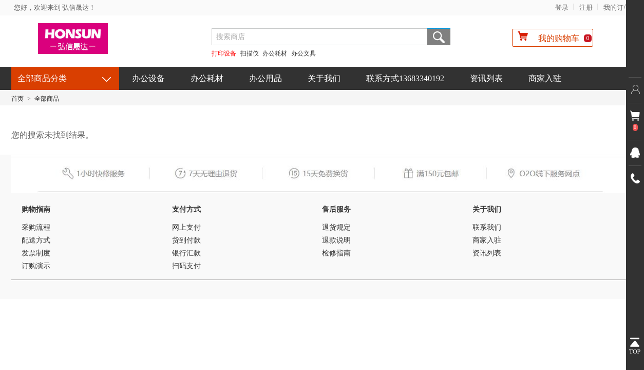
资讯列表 (486, 78)
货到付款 (186, 240)
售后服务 (336, 209)
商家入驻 (544, 78)
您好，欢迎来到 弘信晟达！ (55, 7)
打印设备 (224, 53)
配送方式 (36, 240)
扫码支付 (186, 266)
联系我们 (486, 227)
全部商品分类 (42, 78)
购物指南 (36, 209)
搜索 (438, 36)
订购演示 (36, 266)
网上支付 (186, 227)
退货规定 (336, 227)
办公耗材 (274, 53)
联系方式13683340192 (405, 78)
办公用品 (265, 78)
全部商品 (46, 98)
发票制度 (36, 253)
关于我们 (324, 78)
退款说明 (336, 240)
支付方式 (186, 209)
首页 (17, 98)
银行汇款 (186, 253)
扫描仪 (249, 53)
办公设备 (148, 78)
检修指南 (336, 253)
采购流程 (36, 227)
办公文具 (303, 53)
